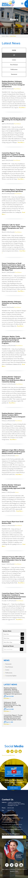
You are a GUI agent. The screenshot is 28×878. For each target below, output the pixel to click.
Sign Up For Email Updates (11, 834)
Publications (14, 69)
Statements (14, 74)
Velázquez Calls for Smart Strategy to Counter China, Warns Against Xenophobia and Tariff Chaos (14, 227)
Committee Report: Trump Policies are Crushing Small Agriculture (14, 190)
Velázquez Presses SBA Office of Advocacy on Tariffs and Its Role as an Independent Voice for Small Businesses (14, 559)
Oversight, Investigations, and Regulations (12, 829)
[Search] (21, 649)
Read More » (22, 107)
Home (3, 36)
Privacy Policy (22, 869)
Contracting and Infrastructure (10, 822)
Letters (14, 60)
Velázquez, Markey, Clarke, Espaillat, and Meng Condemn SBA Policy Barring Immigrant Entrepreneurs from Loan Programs (14, 340)
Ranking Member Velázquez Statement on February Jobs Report (12, 303)
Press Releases (14, 64)
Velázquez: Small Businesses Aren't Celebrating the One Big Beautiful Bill (14, 119)
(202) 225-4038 (10, 807)
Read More (6, 698)
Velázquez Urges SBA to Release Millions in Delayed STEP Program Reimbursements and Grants (13, 451)
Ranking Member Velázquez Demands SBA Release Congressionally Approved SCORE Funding (13, 487)
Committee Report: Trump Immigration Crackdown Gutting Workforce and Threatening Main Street (13, 155)
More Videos (14, 788)
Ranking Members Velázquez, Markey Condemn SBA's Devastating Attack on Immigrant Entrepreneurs (13, 415)
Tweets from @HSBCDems (8, 755)
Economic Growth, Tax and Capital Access (12, 824)
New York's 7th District (9, 869)
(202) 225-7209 (10, 810)
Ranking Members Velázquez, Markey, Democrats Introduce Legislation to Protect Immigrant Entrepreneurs (13, 83)
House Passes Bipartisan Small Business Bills (12, 522)
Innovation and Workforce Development (12, 827)
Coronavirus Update (10, 675)
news (7, 36)
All (14, 55)
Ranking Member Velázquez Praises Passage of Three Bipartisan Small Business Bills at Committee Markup (13, 379)
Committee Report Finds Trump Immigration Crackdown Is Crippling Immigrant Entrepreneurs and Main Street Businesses (14, 595)
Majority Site (14, 871)
